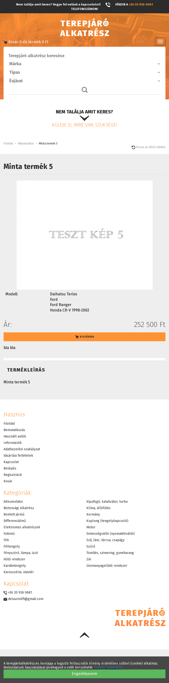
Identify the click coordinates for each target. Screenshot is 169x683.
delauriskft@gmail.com (23, 599)
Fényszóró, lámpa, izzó (21, 553)
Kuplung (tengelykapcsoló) (107, 521)
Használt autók (15, 436)
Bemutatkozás (14, 430)
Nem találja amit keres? (84, 118)
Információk (13, 443)
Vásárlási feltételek (18, 456)
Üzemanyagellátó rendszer (106, 566)
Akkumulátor (26, 143)
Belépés (10, 468)
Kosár (8, 481)
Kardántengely (15, 566)
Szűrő (90, 546)
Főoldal (8, 143)
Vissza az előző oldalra (148, 147)
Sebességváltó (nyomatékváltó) (110, 534)
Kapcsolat (11, 462)
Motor (90, 527)
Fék (6, 540)
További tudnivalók (108, 667)
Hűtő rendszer (14, 559)
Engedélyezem (84, 673)
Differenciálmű (15, 521)
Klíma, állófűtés (98, 508)
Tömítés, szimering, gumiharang (110, 553)
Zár (88, 559)
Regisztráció (13, 475)
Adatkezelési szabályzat (22, 449)
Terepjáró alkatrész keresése (36, 55)
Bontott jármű (14, 514)
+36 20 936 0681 (141, 4)
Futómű (9, 534)
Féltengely (12, 546)
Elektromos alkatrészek (22, 527)
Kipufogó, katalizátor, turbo (107, 502)
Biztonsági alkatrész (19, 508)
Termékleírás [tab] (26, 370)
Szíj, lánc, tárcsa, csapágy (105, 540)
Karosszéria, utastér (19, 572)
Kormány (93, 514)
